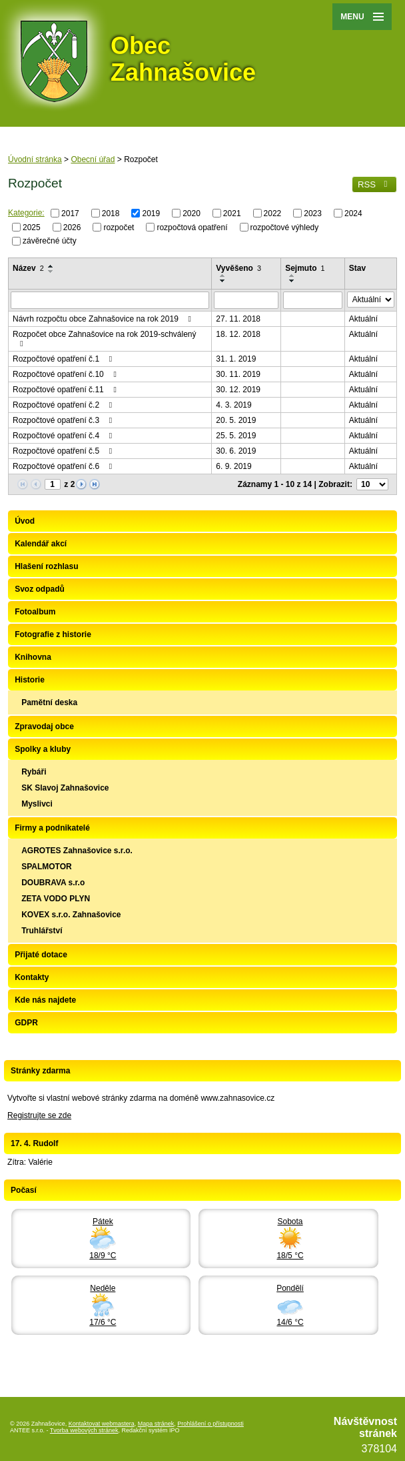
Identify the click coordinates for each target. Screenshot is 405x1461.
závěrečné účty (50, 241)
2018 (111, 213)
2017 (70, 213)
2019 (151, 213)
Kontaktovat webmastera (102, 1423)
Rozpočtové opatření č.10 (66, 374)
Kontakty (32, 977)
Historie (30, 679)
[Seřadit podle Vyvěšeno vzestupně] (223, 275)
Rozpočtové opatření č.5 (64, 451)
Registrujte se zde (39, 1115)
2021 (232, 213)
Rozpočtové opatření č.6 (64, 466)
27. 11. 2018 (238, 319)
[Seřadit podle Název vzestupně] (51, 266)
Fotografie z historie (53, 634)
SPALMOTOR (46, 866)
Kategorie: (26, 212)
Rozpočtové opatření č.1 (64, 359)
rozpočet (118, 226)
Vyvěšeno (238, 268)
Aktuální (363, 319)
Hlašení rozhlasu (46, 566)
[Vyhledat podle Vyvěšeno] (246, 300)
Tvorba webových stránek (84, 1430)
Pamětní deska (49, 702)
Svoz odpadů (40, 589)
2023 (313, 213)
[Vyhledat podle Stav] (370, 300)
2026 (72, 226)
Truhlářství (41, 930)
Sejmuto (304, 268)
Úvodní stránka (35, 159)
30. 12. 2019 (238, 389)
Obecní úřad (93, 159)
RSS (374, 184)
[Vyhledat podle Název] (110, 300)
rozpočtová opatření (192, 226)
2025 (32, 226)
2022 (273, 213)
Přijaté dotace (41, 954)
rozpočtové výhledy (284, 226)
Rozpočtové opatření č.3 (64, 420)
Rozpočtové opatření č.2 (64, 405)
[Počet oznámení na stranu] (372, 484)
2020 (192, 213)
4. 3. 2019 (233, 405)
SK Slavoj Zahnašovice (65, 788)
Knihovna (33, 657)
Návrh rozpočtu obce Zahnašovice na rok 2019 (104, 319)
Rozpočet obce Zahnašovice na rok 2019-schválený (105, 339)
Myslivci (37, 804)
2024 (353, 213)
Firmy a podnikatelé (52, 828)
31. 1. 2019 (236, 359)
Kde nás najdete (45, 1000)
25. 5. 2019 (236, 435)
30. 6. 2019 (236, 451)
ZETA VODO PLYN (55, 898)
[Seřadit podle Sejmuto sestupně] (292, 281)
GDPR (26, 1022)
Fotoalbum (35, 611)
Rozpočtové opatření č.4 (64, 435)
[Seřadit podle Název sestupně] (51, 271)
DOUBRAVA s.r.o (53, 882)
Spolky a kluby (43, 749)
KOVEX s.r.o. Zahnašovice (71, 914)
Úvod (25, 521)
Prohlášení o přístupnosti (210, 1423)
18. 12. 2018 (238, 334)
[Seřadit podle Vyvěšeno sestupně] (223, 281)
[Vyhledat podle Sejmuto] (312, 300)
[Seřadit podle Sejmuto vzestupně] (292, 275)
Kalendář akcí (41, 543)
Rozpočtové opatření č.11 (66, 389)
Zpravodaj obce (44, 726)
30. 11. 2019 (238, 374)
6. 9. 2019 (233, 466)
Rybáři (33, 772)
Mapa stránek (156, 1423)
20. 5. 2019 (236, 420)
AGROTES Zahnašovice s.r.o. (77, 850)
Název (28, 268)
